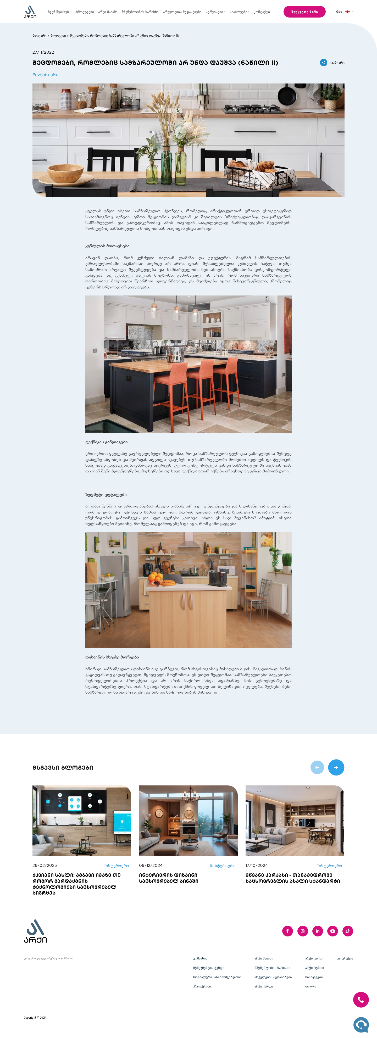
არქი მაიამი (263, 958)
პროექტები (202, 986)
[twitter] (347, 931)
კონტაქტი (345, 958)
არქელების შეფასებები (273, 977)
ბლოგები (58, 35)
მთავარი (39, 35)
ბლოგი (310, 986)
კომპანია (200, 958)
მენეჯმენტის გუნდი (208, 968)
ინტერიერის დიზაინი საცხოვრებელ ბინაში (168, 878)
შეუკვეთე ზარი (304, 11)
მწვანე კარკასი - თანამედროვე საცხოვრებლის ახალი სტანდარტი (293, 878)
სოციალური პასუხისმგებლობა (217, 977)
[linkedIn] (317, 931)
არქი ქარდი (263, 986)
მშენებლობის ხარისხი (272, 968)
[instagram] (302, 931)
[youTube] (332, 931)
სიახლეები (314, 977)
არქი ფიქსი (314, 958)
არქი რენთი (314, 968)
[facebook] (287, 931)
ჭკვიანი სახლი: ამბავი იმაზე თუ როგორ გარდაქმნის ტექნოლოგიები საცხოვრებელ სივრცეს (76, 884)
